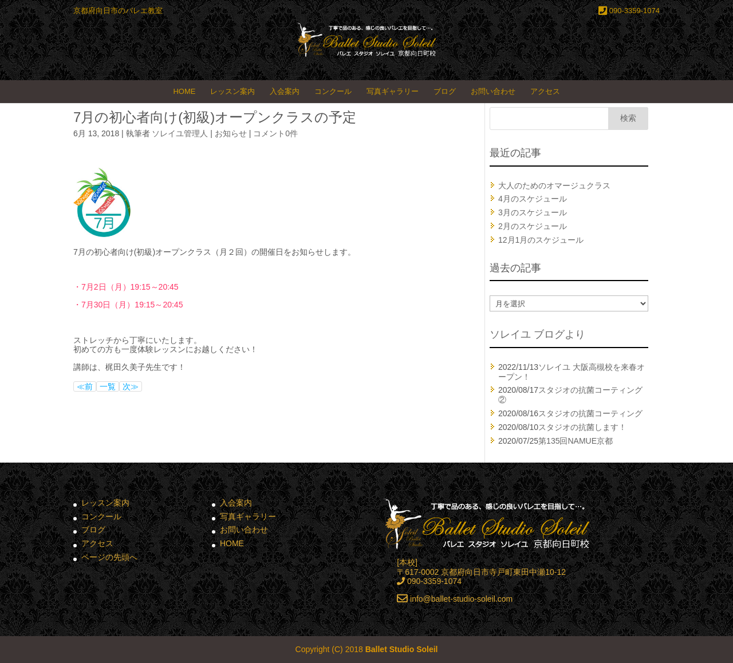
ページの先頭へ (109, 557)
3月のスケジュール (532, 212)
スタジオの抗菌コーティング (590, 413)
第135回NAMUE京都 (575, 440)
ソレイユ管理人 (180, 133)
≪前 (85, 386)
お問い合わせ (493, 91)
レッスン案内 (232, 91)
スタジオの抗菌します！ (582, 427)
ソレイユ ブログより (537, 334)
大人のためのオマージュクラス (554, 185)
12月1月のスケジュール (541, 239)
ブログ (445, 91)
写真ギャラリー (392, 91)
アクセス (545, 91)
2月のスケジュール (532, 226)
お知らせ (231, 133)
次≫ (131, 386)
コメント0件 (275, 133)
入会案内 (284, 91)
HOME (184, 91)
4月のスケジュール (532, 198)
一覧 (108, 386)
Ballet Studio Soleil (401, 649)
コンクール (333, 91)
